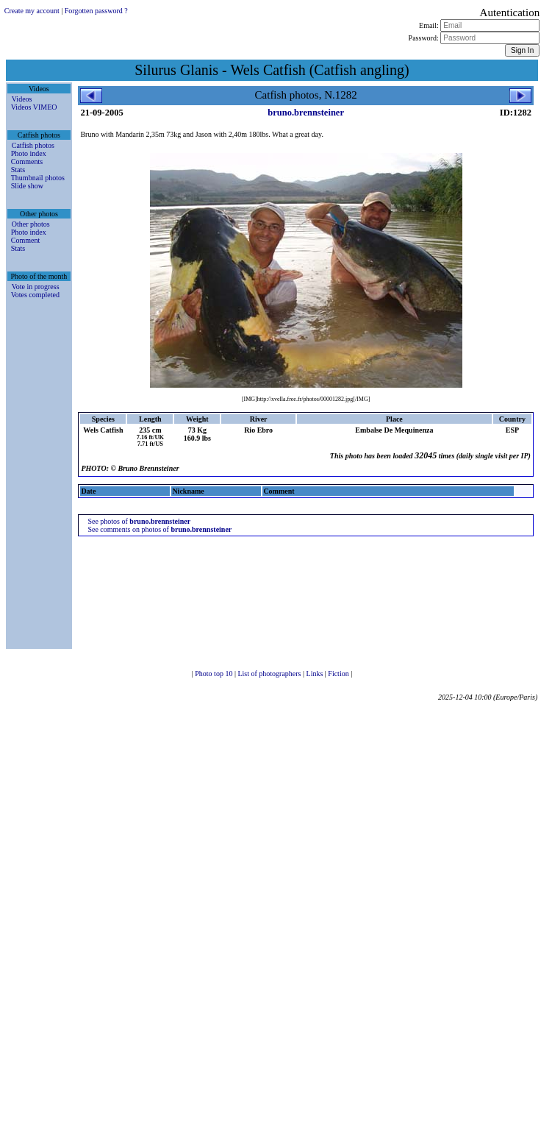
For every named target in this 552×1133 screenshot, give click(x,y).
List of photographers (270, 674)
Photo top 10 (214, 674)
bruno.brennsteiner (306, 112)
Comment (25, 240)
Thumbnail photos (38, 178)
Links (316, 674)
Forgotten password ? (96, 11)
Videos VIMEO (34, 107)
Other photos (31, 224)
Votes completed (35, 295)
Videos (22, 99)
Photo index (28, 153)
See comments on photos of (159, 529)
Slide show (27, 186)
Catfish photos (33, 145)
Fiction (339, 674)
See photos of (138, 521)
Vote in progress (36, 287)
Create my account (32, 11)
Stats (18, 170)
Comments (27, 161)
